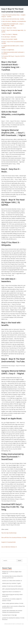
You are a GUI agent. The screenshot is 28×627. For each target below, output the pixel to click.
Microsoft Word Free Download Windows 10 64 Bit (13, 537)
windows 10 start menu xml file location (12, 586)
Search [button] (19, 560)
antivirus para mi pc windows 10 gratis (11, 583)
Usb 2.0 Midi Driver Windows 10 (9, 547)
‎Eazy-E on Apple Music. (8, 49)
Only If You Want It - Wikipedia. (10, 34)
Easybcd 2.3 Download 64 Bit (8, 542)
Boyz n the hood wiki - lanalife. (10, 39)
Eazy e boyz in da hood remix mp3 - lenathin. (13, 19)
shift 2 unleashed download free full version (12, 589)
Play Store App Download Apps (9, 533)
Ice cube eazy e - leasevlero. (9, 36)
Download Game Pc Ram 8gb (9, 615)
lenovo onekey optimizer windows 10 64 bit (12, 603)
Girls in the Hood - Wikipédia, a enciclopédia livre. (14, 21)
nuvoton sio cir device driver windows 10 (12, 580)
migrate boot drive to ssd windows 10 (11, 591)
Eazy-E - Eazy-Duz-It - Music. (9, 28)
